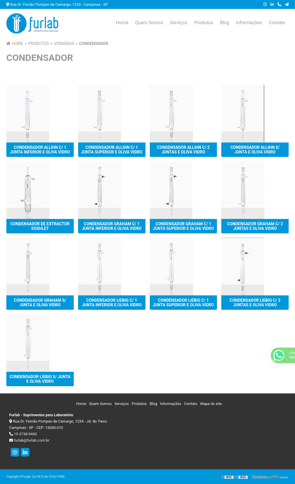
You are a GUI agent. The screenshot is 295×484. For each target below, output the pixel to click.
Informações (249, 22)
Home (122, 22)
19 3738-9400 (23, 434)
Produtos (203, 22)
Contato (277, 22)
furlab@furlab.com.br (29, 440)
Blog (224, 22)
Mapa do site (211, 404)
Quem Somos (149, 22)
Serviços (178, 22)
